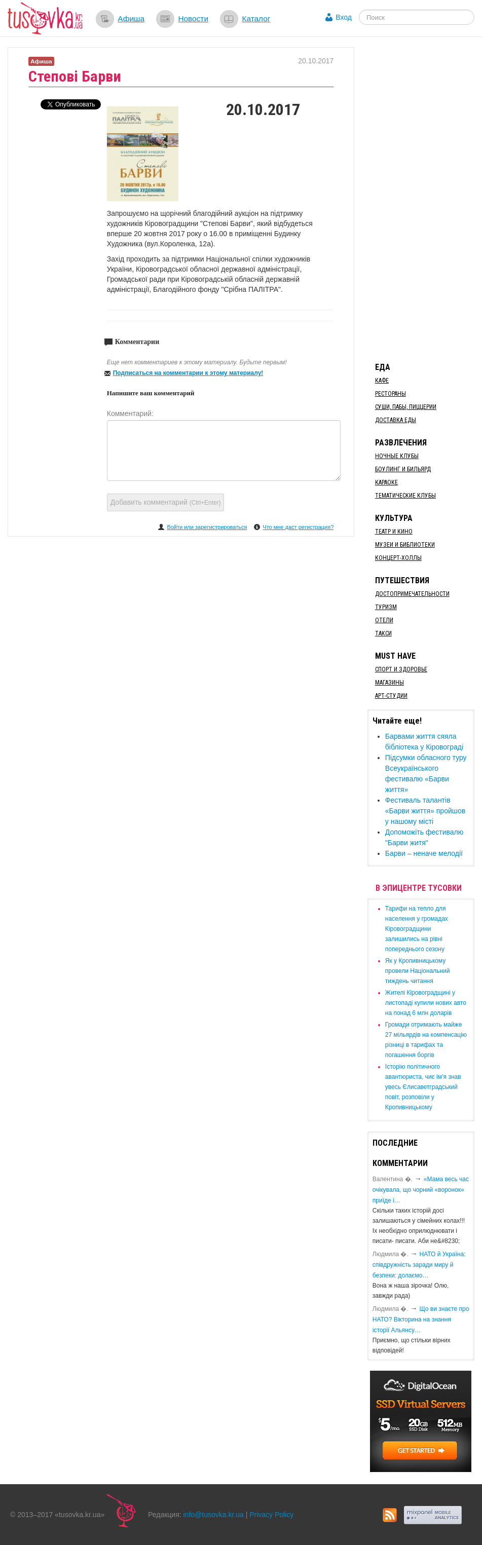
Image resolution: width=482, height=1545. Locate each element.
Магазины (389, 682)
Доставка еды (395, 420)
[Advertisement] (424, 199)
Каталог (256, 18)
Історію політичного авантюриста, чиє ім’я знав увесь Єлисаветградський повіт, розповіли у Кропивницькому (423, 1087)
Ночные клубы (397, 456)
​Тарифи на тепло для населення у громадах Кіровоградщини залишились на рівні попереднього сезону (416, 929)
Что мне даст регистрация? (298, 527)
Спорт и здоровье (401, 669)
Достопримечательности (412, 593)
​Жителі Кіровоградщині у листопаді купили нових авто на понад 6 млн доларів (425, 1002)
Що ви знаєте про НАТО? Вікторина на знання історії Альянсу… (421, 1319)
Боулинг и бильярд (403, 469)
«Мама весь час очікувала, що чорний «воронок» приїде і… (421, 1190)
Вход (344, 17)
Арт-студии (391, 695)
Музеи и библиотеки (405, 544)
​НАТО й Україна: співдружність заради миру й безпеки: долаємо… (419, 1265)
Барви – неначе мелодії (424, 853)
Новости (193, 18)
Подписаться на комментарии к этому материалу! (188, 372)
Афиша (131, 18)
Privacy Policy (271, 1515)
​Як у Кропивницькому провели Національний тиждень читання (417, 971)
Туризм (386, 607)
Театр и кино (394, 531)
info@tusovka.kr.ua (213, 1515)
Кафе (382, 380)
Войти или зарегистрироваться (207, 527)
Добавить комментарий (165, 502)
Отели (384, 620)
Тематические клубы (405, 495)
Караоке (386, 482)
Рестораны (390, 393)
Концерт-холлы (398, 557)
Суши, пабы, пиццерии (405, 406)
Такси (383, 633)
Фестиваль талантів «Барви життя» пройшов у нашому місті (425, 810)
